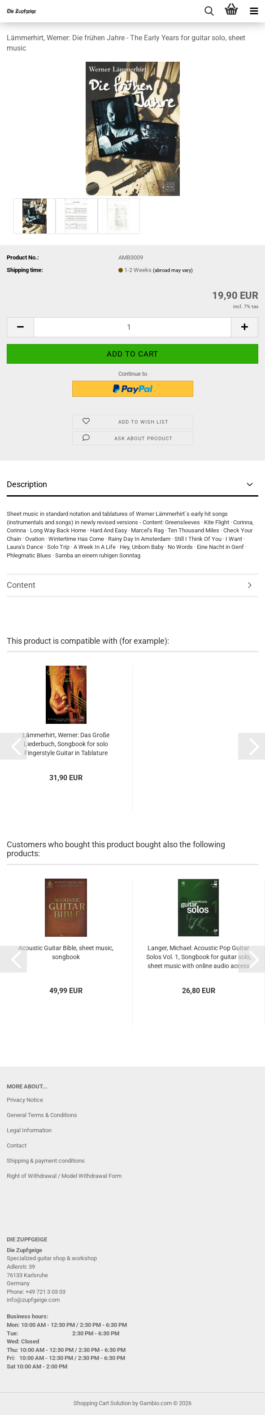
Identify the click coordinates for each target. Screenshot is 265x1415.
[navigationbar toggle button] (254, 11)
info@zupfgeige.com (33, 1299)
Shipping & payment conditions (46, 1160)
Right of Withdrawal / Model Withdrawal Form (64, 1176)
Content (21, 585)
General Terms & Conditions (42, 1115)
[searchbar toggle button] (209, 11)
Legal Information (29, 1130)
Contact (16, 1145)
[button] (20, 327)
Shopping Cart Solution (102, 1403)
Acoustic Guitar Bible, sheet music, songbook (65, 952)
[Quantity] (132, 327)
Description (27, 484)
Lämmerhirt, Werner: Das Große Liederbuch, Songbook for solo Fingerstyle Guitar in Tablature (65, 743)
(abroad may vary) (173, 270)
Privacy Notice (25, 1099)
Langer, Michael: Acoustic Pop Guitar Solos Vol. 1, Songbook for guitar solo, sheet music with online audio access (198, 956)
